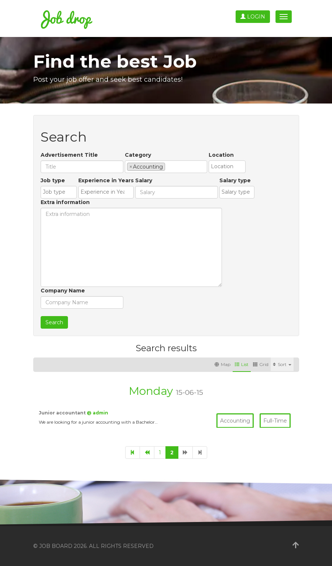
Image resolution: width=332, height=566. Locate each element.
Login (252, 16)
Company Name (63, 290)
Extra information (65, 202)
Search (54, 322)
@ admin (97, 413)
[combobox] (166, 166)
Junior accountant (63, 413)
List (242, 364)
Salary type (235, 180)
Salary (143, 180)
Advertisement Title (69, 155)
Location (221, 155)
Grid (260, 364)
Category (138, 155)
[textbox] (169, 166)
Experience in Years (106, 180)
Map (222, 364)
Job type (53, 180)
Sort (282, 364)
